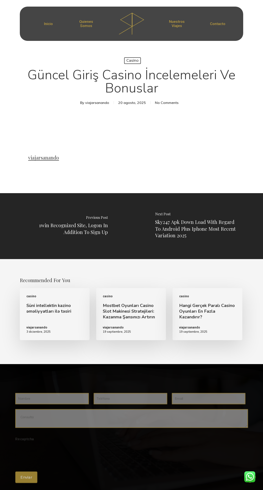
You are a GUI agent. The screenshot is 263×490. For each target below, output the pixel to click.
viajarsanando (97, 102)
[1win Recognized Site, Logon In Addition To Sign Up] (66, 226)
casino (132, 60)
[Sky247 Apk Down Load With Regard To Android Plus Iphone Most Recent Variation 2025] (197, 226)
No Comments (166, 102)
